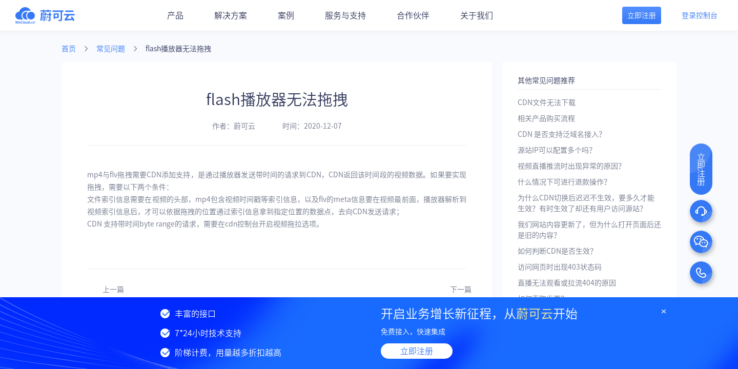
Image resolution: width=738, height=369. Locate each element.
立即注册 (416, 351)
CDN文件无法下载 (547, 102)
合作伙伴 (413, 15)
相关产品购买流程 (546, 118)
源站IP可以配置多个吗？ (557, 150)
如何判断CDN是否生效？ (557, 251)
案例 (286, 15)
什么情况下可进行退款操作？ (564, 182)
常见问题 (110, 48)
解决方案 (230, 15)
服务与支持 (345, 15)
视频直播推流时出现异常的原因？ (571, 166)
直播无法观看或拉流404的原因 (567, 282)
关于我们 (476, 15)
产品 (175, 15)
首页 (68, 48)
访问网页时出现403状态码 (560, 267)
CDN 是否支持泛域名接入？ (562, 134)
